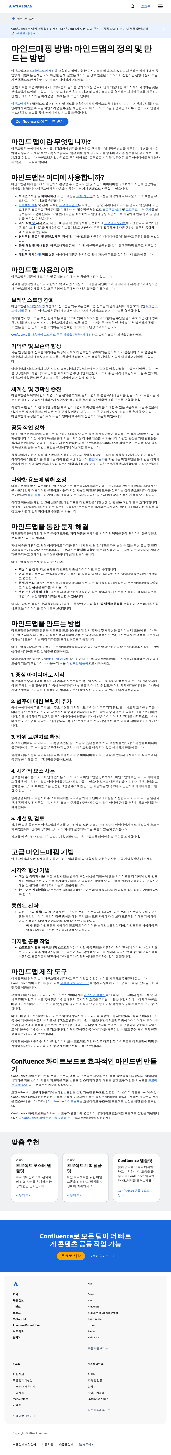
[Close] (163, 29)
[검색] (141, 6)
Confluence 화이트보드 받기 (40, 121)
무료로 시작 (71, 1255)
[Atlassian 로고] (20, 6)
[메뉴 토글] (161, 6)
